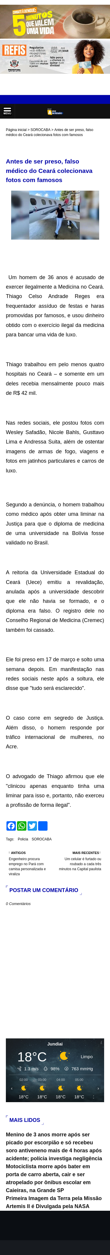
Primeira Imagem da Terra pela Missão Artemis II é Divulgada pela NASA (54, 1202)
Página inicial (16, 130)
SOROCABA (40, 130)
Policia (23, 839)
